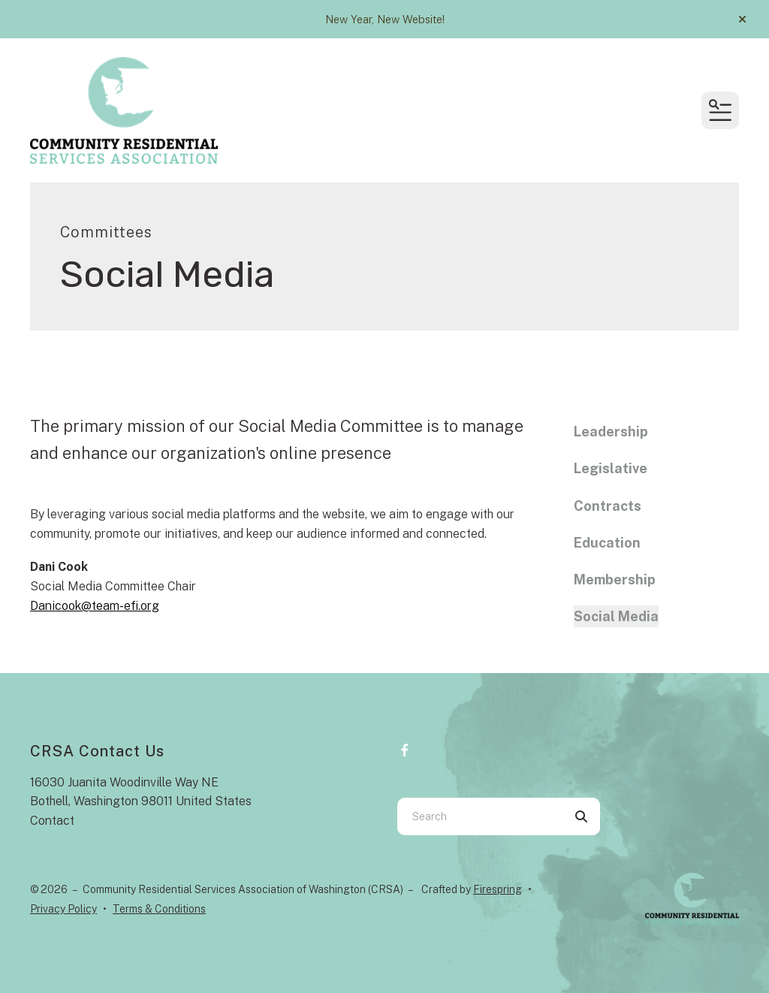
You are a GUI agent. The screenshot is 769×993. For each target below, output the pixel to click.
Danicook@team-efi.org (94, 606)
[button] (742, 19)
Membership (615, 579)
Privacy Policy (63, 909)
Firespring (497, 889)
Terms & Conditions (159, 909)
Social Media (616, 616)
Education (607, 543)
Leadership (611, 431)
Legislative (610, 468)
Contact (52, 820)
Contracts (607, 506)
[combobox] (479, 816)
